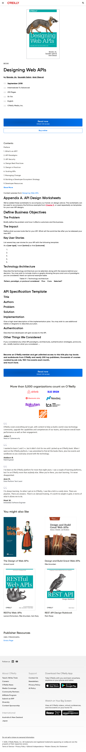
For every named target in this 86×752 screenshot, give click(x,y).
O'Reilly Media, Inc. (15, 105)
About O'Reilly (9, 673)
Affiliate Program (9, 695)
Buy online (43, 130)
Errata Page (8, 640)
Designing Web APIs (30, 193)
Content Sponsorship (11, 705)
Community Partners (10, 692)
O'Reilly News (7, 685)
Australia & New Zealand (12, 717)
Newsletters (33, 681)
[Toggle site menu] (3, 3)
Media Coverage (9, 688)
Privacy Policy (34, 685)
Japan (5, 721)
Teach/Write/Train (10, 678)
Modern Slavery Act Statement (56, 747)
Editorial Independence (35, 747)
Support (33, 673)
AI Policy (32, 688)
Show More (8, 187)
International (8, 712)
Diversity (5, 702)
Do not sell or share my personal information (18, 737)
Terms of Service (8, 747)
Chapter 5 (50, 205)
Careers (5, 681)
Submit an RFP (8, 698)
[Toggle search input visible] (83, 3)
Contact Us (33, 678)
